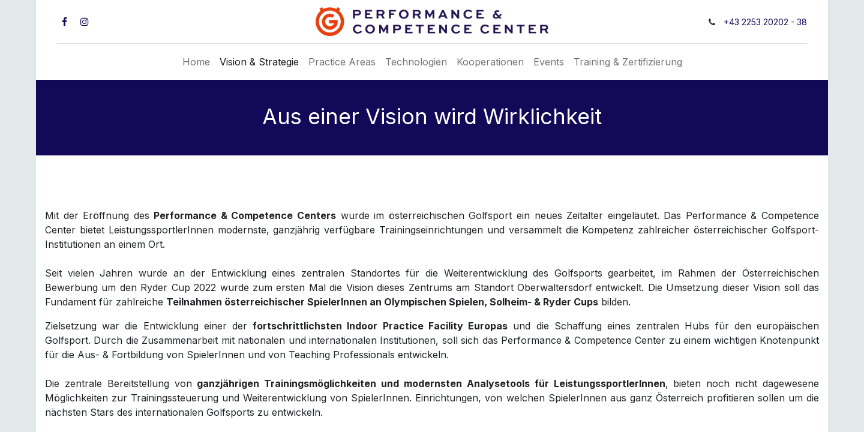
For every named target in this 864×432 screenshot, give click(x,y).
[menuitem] (196, 62)
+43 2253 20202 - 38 (765, 22)
